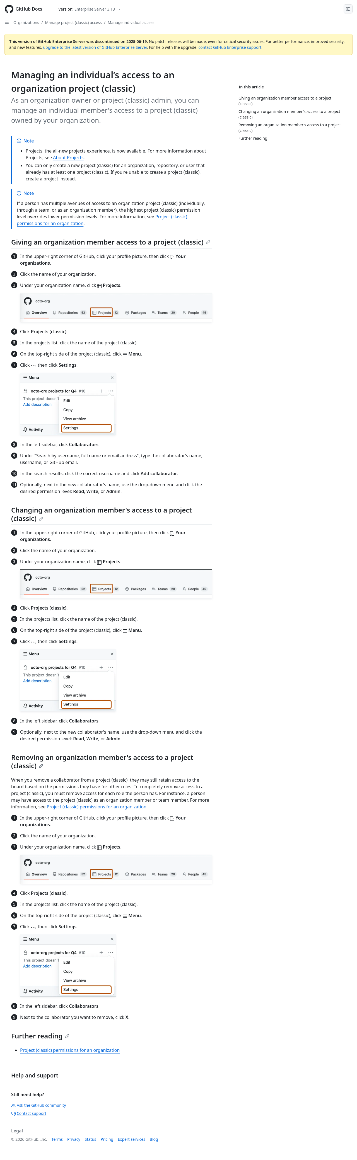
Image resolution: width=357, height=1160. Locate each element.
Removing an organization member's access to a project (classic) (102, 761)
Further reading (40, 1035)
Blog (154, 1139)
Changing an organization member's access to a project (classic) (101, 514)
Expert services (131, 1139)
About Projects (68, 157)
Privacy (73, 1139)
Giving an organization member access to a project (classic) (110, 241)
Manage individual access (131, 22)
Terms (57, 1139)
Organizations (26, 22)
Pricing (107, 1139)
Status (90, 1139)
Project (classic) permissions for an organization (96, 807)
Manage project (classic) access (73, 22)
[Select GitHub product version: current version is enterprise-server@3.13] (89, 9)
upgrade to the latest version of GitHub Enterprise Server (95, 47)
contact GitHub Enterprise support (230, 47)
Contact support (28, 1113)
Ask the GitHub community (38, 1105)
